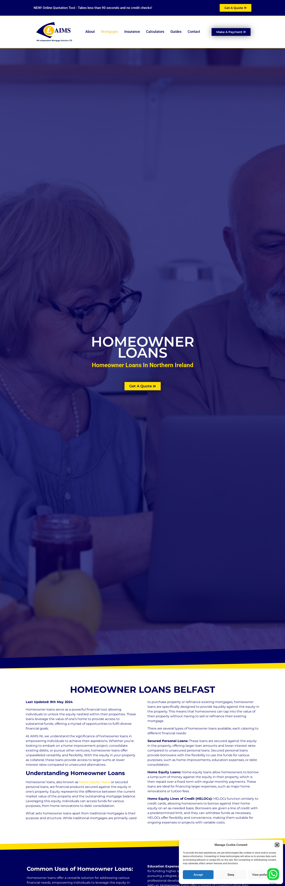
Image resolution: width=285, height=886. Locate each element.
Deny (231, 875)
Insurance (133, 31)
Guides (177, 31)
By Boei (273, 883)
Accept (198, 875)
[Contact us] (273, 874)
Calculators (156, 31)
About (91, 31)
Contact (194, 31)
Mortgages (110, 31)
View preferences (263, 875)
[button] (277, 845)
